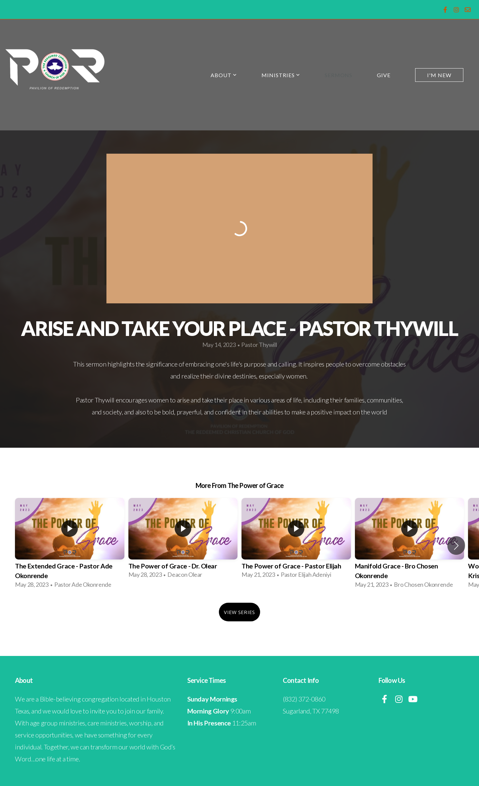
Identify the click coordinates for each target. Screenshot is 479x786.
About (224, 75)
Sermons (339, 75)
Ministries (280, 75)
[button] (456, 545)
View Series (239, 612)
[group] (69, 545)
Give (384, 75)
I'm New (439, 75)
